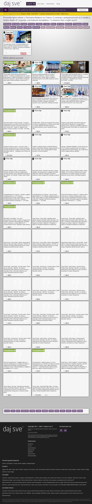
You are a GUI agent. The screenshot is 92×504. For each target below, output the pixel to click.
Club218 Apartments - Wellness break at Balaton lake (37, 477)
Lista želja (40, 4)
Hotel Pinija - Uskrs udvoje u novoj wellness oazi (54, 480)
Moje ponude (31, 450)
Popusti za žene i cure (21, 493)
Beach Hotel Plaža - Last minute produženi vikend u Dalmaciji (16, 482)
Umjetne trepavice (55, 493)
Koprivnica (58, 469)
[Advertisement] (17, 96)
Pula (30, 469)
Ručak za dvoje (18, 490)
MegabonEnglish (31, 463)
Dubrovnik (52, 469)
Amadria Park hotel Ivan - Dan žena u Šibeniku (61, 477)
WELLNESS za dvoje (45, 493)
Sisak (37, 469)
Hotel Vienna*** (70, 480)
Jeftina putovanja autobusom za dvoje (40, 490)
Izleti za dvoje (11, 490)
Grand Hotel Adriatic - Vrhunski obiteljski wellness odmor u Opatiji (47, 482)
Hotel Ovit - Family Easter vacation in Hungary (13, 477)
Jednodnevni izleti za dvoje (75, 490)
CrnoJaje (15, 463)
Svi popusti (5, 490)
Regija (12, 471)
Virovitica (4, 471)
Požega (87, 469)
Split (7, 469)
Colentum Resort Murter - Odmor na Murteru (32, 480)
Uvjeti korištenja (32, 448)
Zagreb (31, 4)
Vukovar (83, 469)
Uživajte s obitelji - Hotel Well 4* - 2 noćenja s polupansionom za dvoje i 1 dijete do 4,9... (45, 14)
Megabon (24, 463)
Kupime (4, 463)
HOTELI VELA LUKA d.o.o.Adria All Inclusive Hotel (75, 482)
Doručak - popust (27, 490)
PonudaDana (10, 463)
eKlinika (20, 463)
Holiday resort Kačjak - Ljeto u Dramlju (11, 480)
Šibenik (48, 469)
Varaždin (21, 469)
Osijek (13, 469)
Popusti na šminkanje (55, 490)
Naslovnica (30, 444)
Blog (58, 4)
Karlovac (33, 469)
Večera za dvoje (64, 490)
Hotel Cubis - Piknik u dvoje (79, 477)
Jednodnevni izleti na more (8, 493)
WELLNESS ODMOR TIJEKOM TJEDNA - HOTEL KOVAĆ (73, 484)
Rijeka (10, 469)
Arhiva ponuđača (32, 455)
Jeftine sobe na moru (78, 493)
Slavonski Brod (42, 469)
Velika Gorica (64, 469)
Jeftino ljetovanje (6, 495)
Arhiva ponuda (31, 453)
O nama (30, 446)
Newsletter (50, 4)
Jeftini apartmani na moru (66, 493)
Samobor (26, 469)
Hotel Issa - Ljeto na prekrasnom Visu (11, 484)
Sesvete (70, 469)
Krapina (79, 469)
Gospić (9, 471)
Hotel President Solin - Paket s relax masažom (31, 484)
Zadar (17, 469)
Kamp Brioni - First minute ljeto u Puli (51, 484)
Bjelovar (74, 469)
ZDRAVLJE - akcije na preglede (33, 493)
